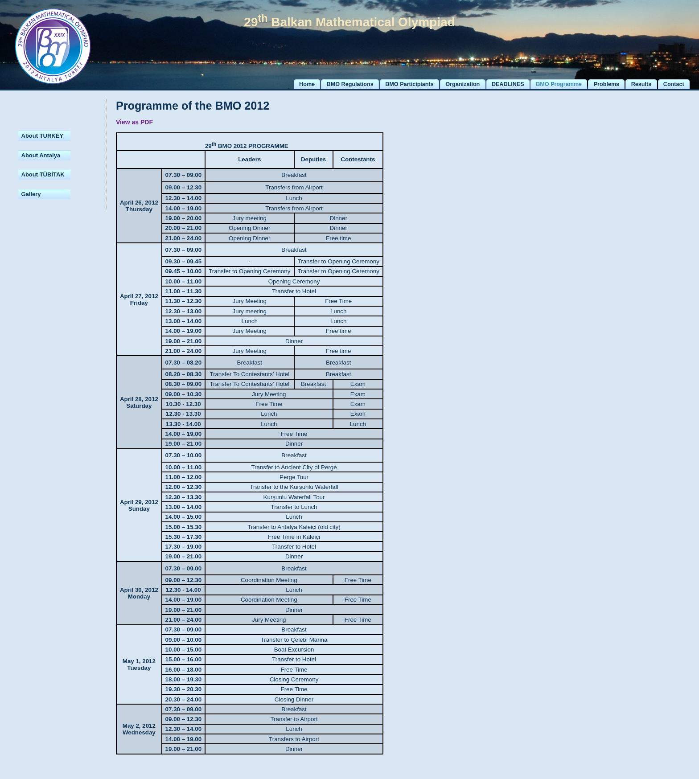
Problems (606, 84)
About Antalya (41, 155)
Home (307, 84)
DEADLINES (508, 84)
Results (641, 84)
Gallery (31, 194)
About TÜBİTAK (43, 174)
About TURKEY (42, 135)
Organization (462, 84)
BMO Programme (559, 84)
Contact (673, 84)
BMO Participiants (409, 84)
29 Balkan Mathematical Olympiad (349, 22)
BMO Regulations (350, 84)
